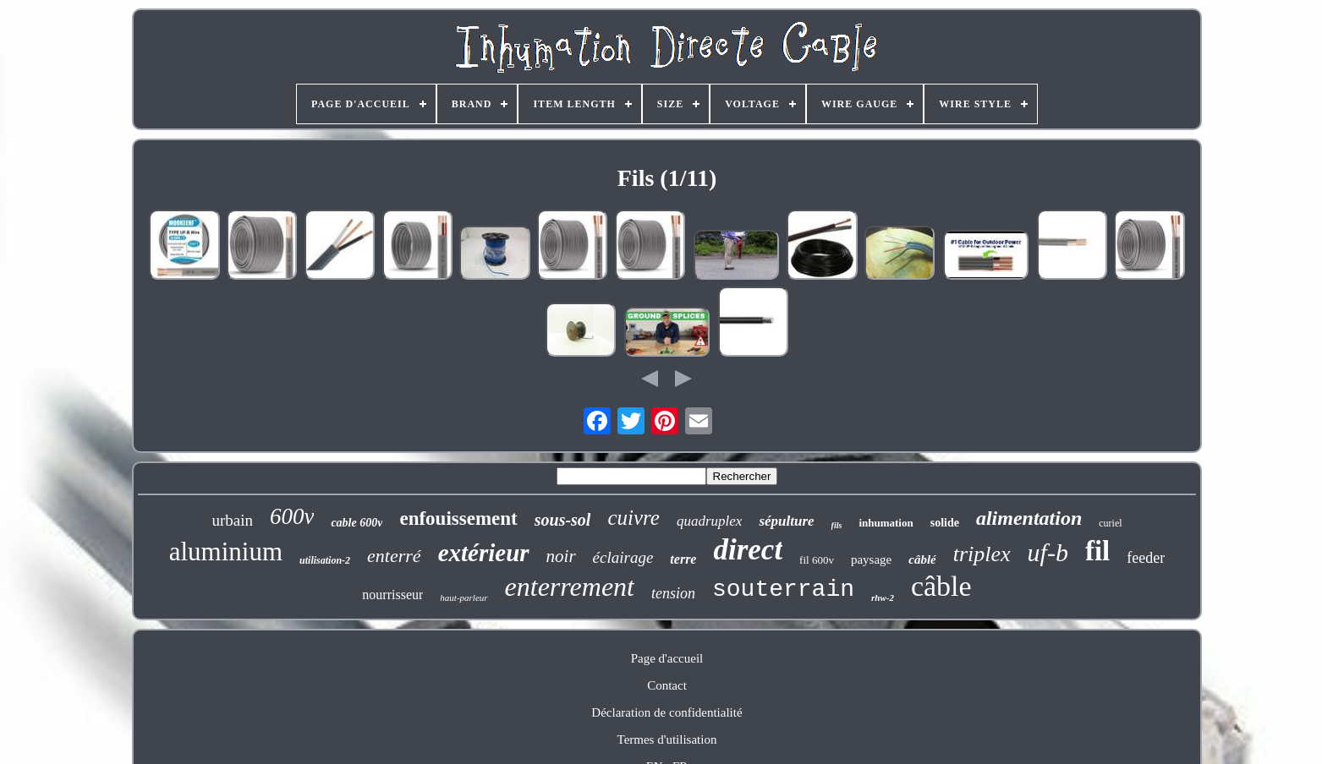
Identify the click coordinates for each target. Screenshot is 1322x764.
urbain (232, 520)
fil (1097, 551)
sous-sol (563, 519)
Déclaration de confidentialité (666, 712)
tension (673, 593)
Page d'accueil (667, 658)
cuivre (633, 517)
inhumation (885, 522)
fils (836, 525)
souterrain (783, 589)
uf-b (1048, 552)
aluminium (226, 551)
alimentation (1029, 518)
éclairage (623, 557)
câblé (921, 559)
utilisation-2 (324, 560)
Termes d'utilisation (667, 739)
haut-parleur (463, 597)
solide (944, 522)
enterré (394, 555)
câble (941, 586)
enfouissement (458, 518)
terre (683, 559)
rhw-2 (882, 597)
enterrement (569, 586)
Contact (667, 685)
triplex (982, 554)
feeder (1146, 557)
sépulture (786, 521)
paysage (871, 559)
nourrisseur (392, 594)
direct (747, 549)
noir (561, 556)
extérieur (483, 552)
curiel (1110, 523)
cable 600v (356, 522)
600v (292, 516)
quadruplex (709, 521)
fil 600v (816, 560)
